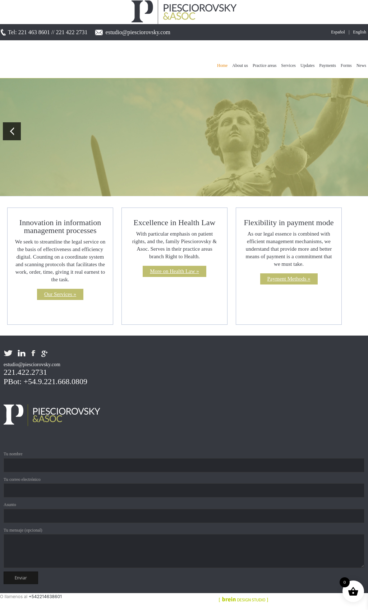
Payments (327, 65)
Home (222, 65)
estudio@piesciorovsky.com (138, 32)
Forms (346, 65)
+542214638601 (45, 596)
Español (338, 32)
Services (288, 65)
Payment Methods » (288, 279)
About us (240, 65)
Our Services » (60, 294)
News (361, 65)
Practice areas (264, 65)
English (359, 32)
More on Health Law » (174, 271)
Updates (307, 65)
